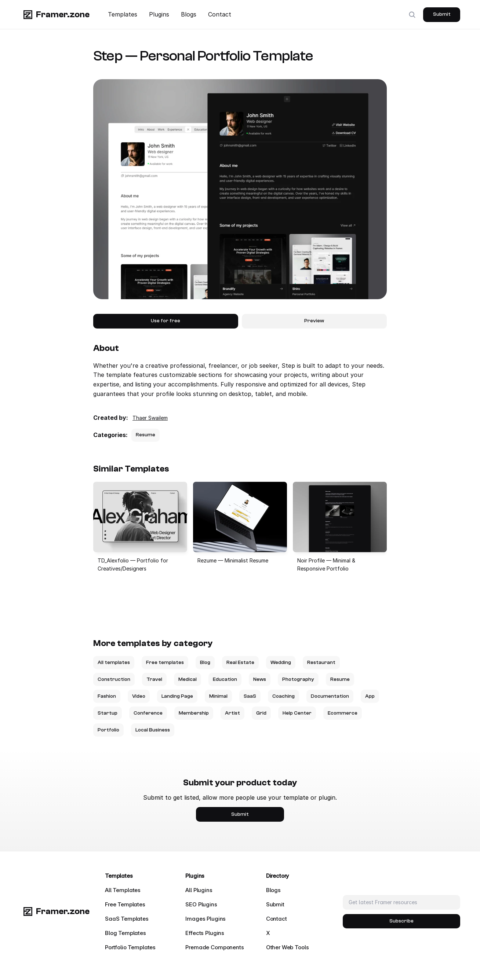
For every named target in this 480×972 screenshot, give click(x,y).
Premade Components (214, 947)
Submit (275, 904)
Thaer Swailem (150, 418)
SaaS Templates (127, 918)
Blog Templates (125, 932)
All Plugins (198, 890)
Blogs (188, 14)
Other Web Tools (287, 947)
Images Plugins (205, 918)
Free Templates (125, 904)
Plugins (159, 14)
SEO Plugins (201, 904)
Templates (122, 14)
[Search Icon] (412, 14)
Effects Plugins (204, 932)
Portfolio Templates (130, 947)
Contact (219, 14)
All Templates (123, 890)
